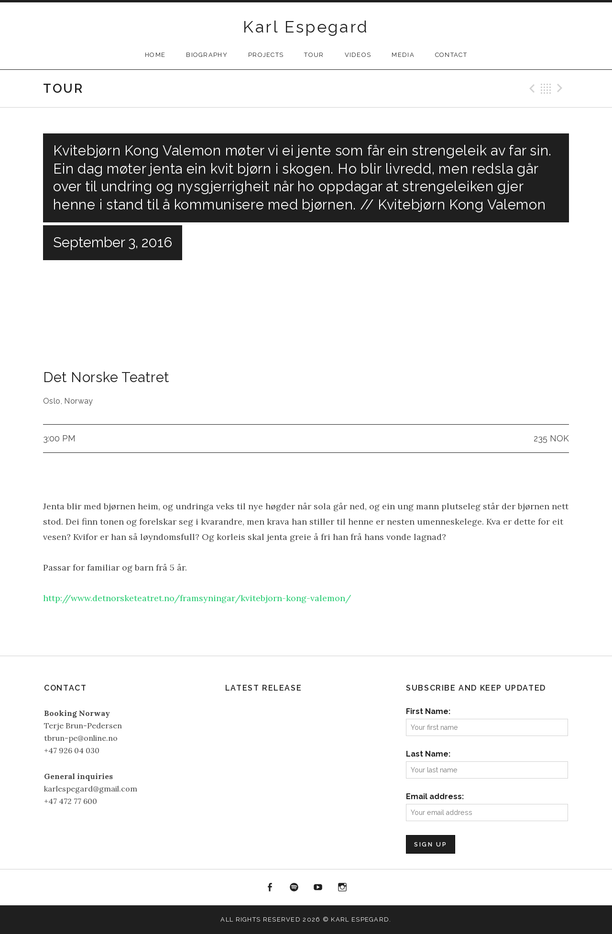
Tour (314, 54)
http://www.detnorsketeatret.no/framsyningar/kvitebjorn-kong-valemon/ (197, 598)
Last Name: (428, 753)
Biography (207, 54)
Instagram (342, 887)
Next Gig (561, 88)
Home (155, 54)
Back (546, 88)
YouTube (318, 887)
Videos (358, 54)
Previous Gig (530, 88)
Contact (451, 54)
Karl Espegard (306, 26)
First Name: (428, 711)
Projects (266, 54)
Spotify (294, 887)
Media (403, 54)
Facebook (269, 887)
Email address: (435, 796)
